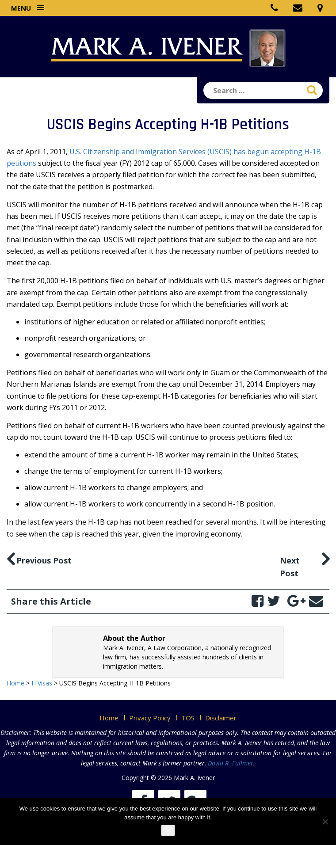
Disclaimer (221, 717)
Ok (168, 830)
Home (108, 717)
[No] (325, 821)
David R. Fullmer (230, 763)
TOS (188, 717)
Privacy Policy (150, 717)
